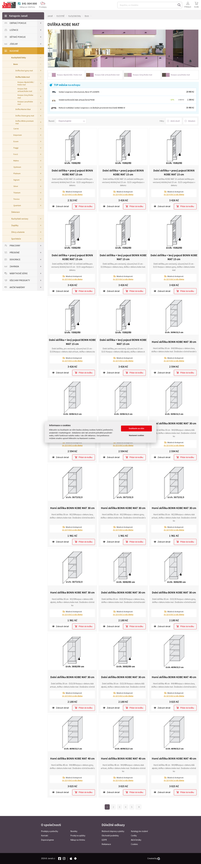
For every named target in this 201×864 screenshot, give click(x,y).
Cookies (134, 844)
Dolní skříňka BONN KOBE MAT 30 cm (123, 592)
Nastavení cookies (136, 435)
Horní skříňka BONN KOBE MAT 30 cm (174, 341)
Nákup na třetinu (77, 840)
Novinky (73, 831)
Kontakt (44, 835)
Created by (153, 858)
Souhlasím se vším (136, 428)
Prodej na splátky (77, 835)
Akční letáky (136, 840)
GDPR (104, 840)
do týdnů (72, 194)
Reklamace (106, 844)
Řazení (51, 121)
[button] (71, 121)
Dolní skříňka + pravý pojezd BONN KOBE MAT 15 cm (72, 172)
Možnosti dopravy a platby (113, 831)
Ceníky (134, 835)
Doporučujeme (47, 840)
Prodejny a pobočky (49, 831)
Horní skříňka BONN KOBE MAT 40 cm (174, 677)
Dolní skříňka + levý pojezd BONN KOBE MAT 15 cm (123, 257)
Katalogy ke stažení (139, 831)
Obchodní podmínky (110, 835)
